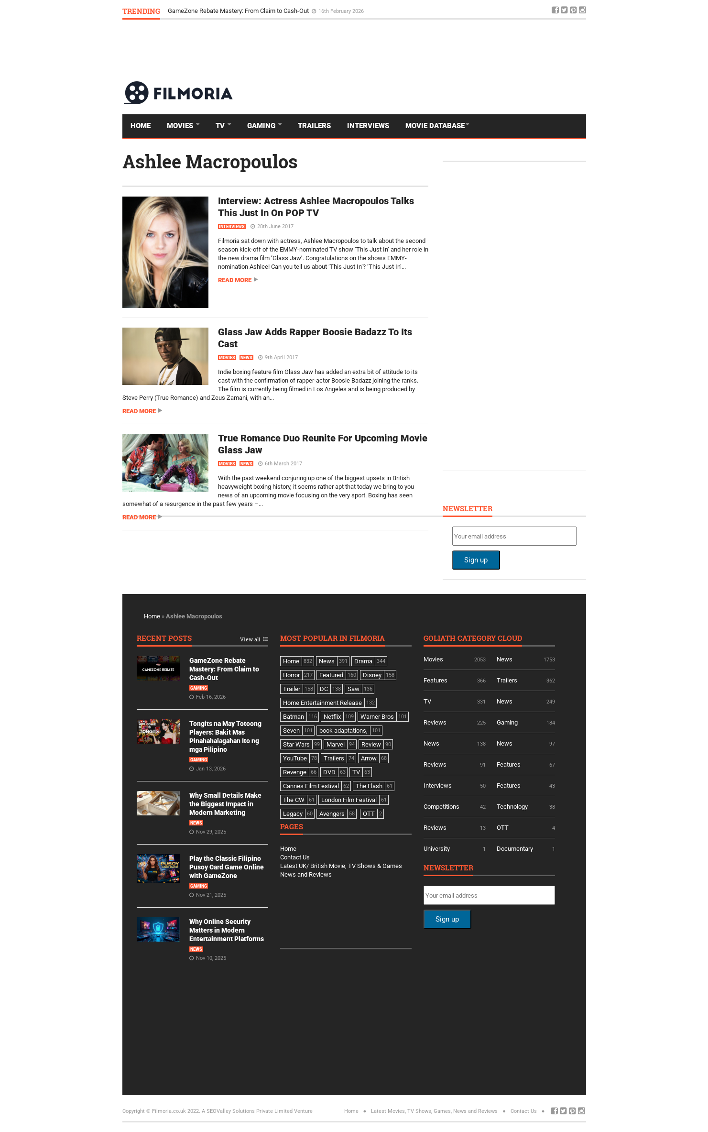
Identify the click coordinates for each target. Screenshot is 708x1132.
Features (435, 680)
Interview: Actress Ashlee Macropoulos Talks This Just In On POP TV (316, 207)
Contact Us (295, 857)
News (246, 357)
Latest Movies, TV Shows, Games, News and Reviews (434, 1111)
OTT (503, 827)
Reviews (435, 722)
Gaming (262, 125)
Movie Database (435, 125)
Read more (234, 280)
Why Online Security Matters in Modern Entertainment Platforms (226, 930)
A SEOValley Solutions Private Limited (247, 1111)
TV (221, 125)
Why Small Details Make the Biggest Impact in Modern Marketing (225, 803)
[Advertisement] (412, 49)
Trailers (314, 125)
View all (250, 640)
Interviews (368, 125)
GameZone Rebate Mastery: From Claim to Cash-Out (239, 10)
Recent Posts (164, 639)
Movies (181, 125)
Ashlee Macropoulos (210, 161)
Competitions (441, 806)
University (437, 849)
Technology (512, 806)
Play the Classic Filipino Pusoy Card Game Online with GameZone (226, 867)
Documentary (515, 849)
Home (141, 125)
